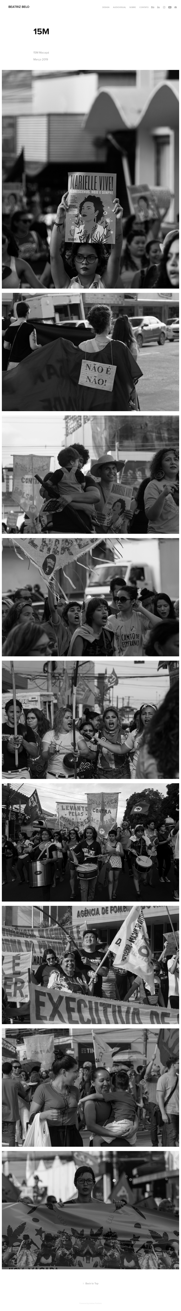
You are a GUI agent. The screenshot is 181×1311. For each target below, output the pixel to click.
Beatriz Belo (18, 6)
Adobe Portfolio (95, 1303)
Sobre (132, 7)
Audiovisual (119, 7)
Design (105, 7)
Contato (144, 7)
